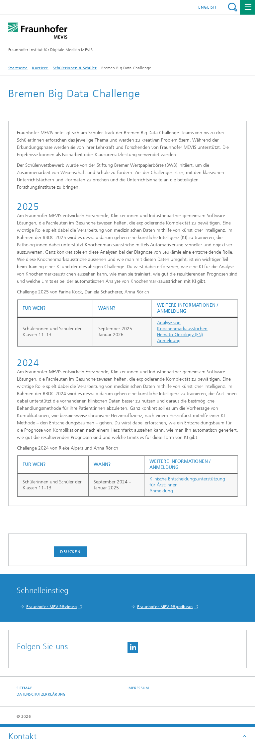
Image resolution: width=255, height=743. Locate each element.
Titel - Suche (232, 7)
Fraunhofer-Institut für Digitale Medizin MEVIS (50, 49)
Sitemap (24, 688)
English (207, 7)
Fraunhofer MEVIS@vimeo (51, 606)
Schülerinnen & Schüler (75, 68)
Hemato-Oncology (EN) (180, 335)
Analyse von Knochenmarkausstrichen (182, 326)
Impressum (138, 688)
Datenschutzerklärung (41, 694)
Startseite (18, 68)
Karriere (40, 68)
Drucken (70, 551)
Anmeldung (169, 340)
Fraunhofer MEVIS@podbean (165, 606)
